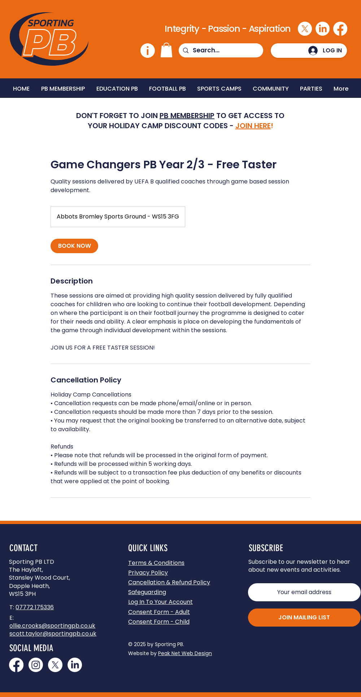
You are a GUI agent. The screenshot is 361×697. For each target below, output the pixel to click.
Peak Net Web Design (185, 653)
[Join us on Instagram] (36, 665)
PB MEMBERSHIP (187, 116)
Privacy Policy (148, 572)
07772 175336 (35, 607)
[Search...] (220, 50)
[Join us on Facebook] (16, 665)
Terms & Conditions (156, 563)
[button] (166, 50)
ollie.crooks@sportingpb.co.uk (52, 626)
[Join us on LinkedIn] (75, 665)
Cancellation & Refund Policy (169, 582)
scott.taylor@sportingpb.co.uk (52, 633)
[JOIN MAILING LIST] (304, 618)
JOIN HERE (253, 126)
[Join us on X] (55, 665)
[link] (74, 246)
